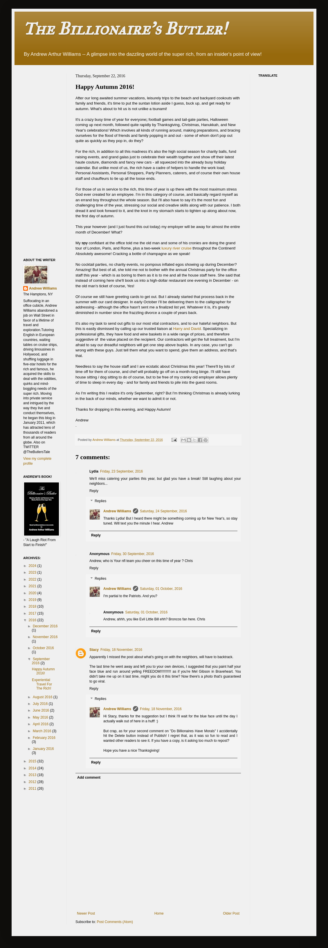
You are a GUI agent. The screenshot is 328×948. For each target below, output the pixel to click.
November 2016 (45, 637)
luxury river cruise (176, 248)
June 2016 (41, 710)
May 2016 (41, 717)
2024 (33, 566)
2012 (33, 782)
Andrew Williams (117, 511)
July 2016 (41, 704)
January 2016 (43, 749)
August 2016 (43, 697)
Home (159, 913)
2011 (33, 789)
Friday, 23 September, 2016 (121, 471)
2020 (33, 593)
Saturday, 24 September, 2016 (163, 511)
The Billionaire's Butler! (125, 28)
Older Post (231, 913)
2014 (33, 768)
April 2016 (41, 724)
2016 (33, 620)
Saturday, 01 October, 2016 (161, 589)
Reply (93, 491)
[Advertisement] (46, 161)
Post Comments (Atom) (115, 922)
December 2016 (45, 626)
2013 (33, 775)
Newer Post (86, 913)
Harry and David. (187, 328)
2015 (33, 761)
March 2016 (42, 731)
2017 (33, 613)
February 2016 (44, 738)
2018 (33, 606)
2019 (33, 600)
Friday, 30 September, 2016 (132, 554)
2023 (33, 572)
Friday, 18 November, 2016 (121, 650)
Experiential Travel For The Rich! (42, 684)
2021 (33, 586)
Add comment (88, 777)
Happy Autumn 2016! (43, 671)
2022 (33, 579)
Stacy (94, 650)
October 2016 (43, 648)
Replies (100, 501)
